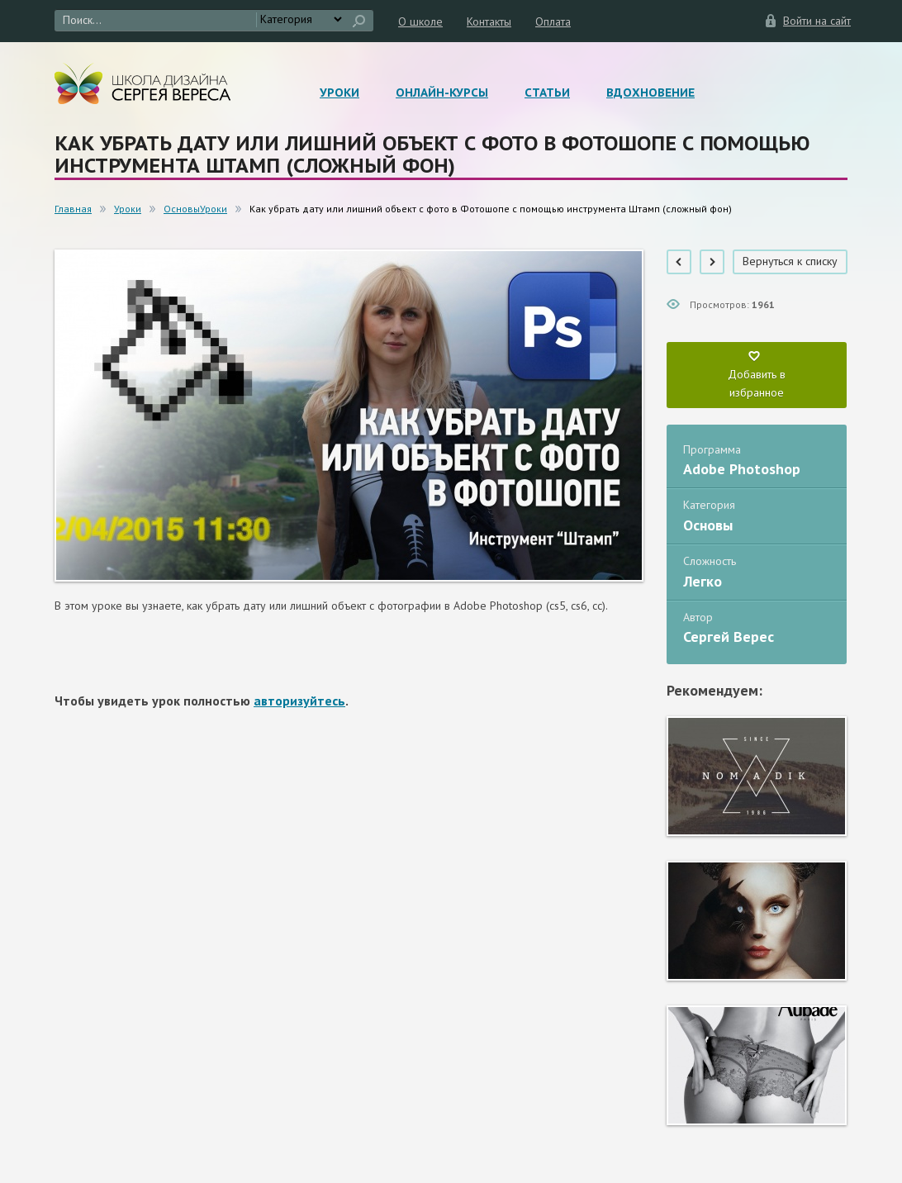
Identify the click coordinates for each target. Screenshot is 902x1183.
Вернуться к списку (790, 261)
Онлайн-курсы (442, 92)
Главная (73, 208)
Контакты (489, 21)
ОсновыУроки (195, 208)
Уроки (339, 92)
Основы (708, 524)
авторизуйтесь (299, 700)
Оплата (553, 21)
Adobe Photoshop (741, 468)
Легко (702, 581)
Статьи (547, 92)
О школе (420, 21)
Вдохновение (650, 92)
